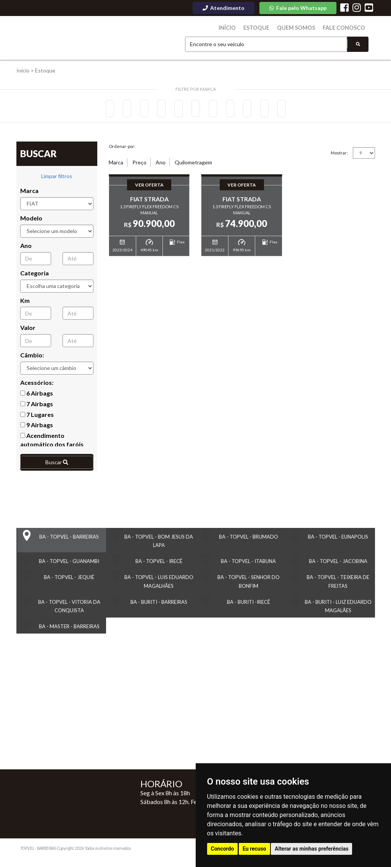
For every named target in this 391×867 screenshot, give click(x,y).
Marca (29, 193)
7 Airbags (36, 406)
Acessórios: (36, 385)
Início (238, 28)
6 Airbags (36, 395)
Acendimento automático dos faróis (52, 442)
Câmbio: (32, 357)
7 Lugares (37, 417)
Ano (26, 248)
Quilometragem (193, 165)
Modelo (31, 220)
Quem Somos (302, 28)
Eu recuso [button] (254, 849)
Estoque (265, 28)
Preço (139, 165)
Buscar (56, 465)
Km (25, 302)
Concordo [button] (222, 849)
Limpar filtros (56, 178)
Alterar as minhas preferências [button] (311, 849)
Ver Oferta (149, 189)
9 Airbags (36, 427)
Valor (27, 330)
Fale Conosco (346, 28)
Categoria (34, 275)
